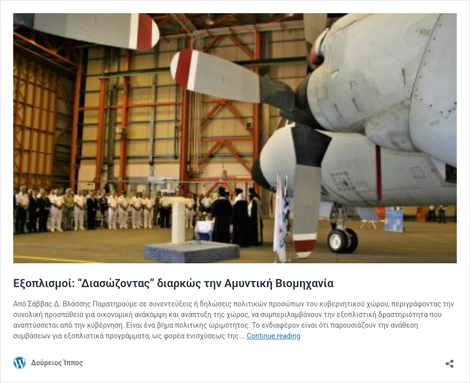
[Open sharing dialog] (450, 360)
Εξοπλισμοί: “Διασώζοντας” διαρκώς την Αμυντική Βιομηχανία (173, 283)
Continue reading (273, 336)
